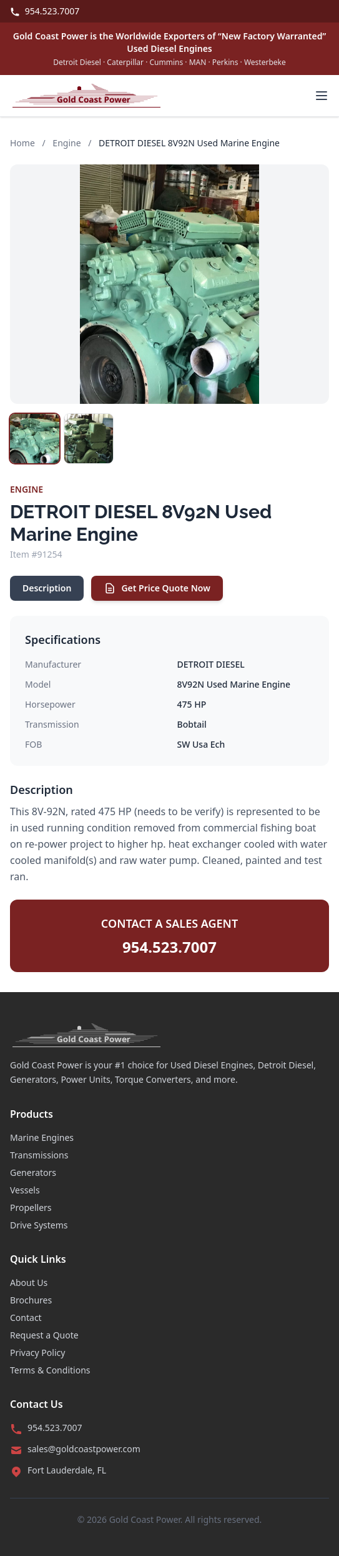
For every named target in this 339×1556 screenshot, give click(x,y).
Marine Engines (42, 1137)
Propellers (31, 1207)
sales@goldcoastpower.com (83, 1449)
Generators (33, 1172)
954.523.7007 (44, 11)
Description (46, 588)
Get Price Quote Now (157, 588)
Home (22, 143)
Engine (66, 143)
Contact (26, 1317)
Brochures (31, 1300)
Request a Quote (44, 1335)
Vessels (25, 1190)
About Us (28, 1282)
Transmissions (39, 1155)
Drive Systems (39, 1225)
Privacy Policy (37, 1352)
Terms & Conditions (50, 1370)
